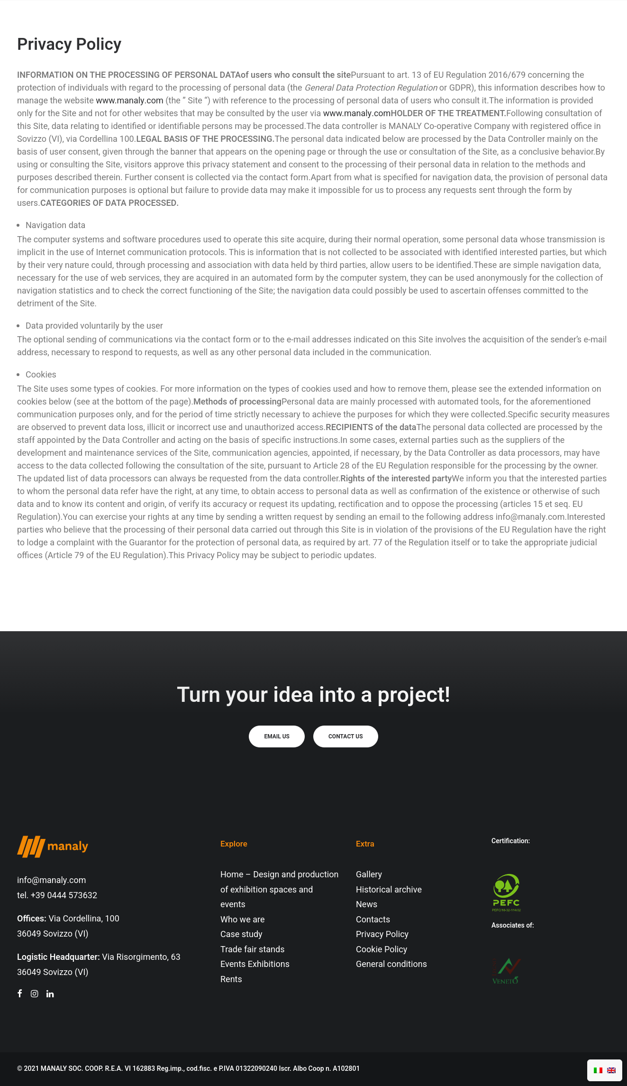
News (366, 904)
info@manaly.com (51, 880)
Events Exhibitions (255, 964)
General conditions (391, 964)
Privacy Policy (382, 934)
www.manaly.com (130, 100)
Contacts (373, 919)
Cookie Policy (381, 949)
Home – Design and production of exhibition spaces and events (279, 889)
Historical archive (389, 890)
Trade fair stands (252, 949)
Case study (241, 934)
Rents (231, 979)
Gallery (369, 874)
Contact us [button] (345, 736)
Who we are (242, 919)
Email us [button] (277, 736)
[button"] (19, 994)
